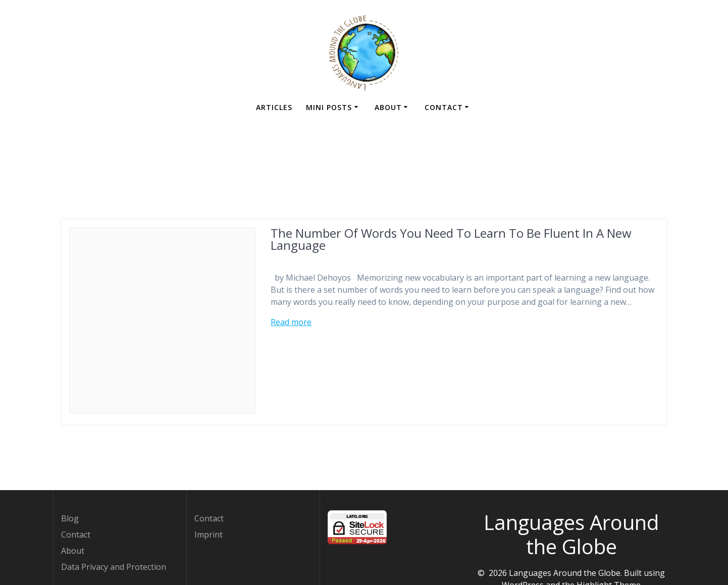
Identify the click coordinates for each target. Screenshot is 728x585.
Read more (291, 322)
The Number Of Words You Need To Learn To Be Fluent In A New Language (451, 239)
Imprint (208, 534)
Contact (444, 107)
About (388, 107)
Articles (274, 107)
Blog (70, 518)
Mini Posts (329, 107)
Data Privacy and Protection (113, 566)
